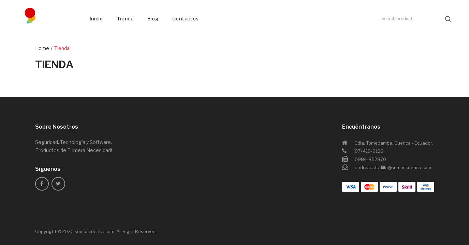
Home (42, 48)
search (448, 19)
